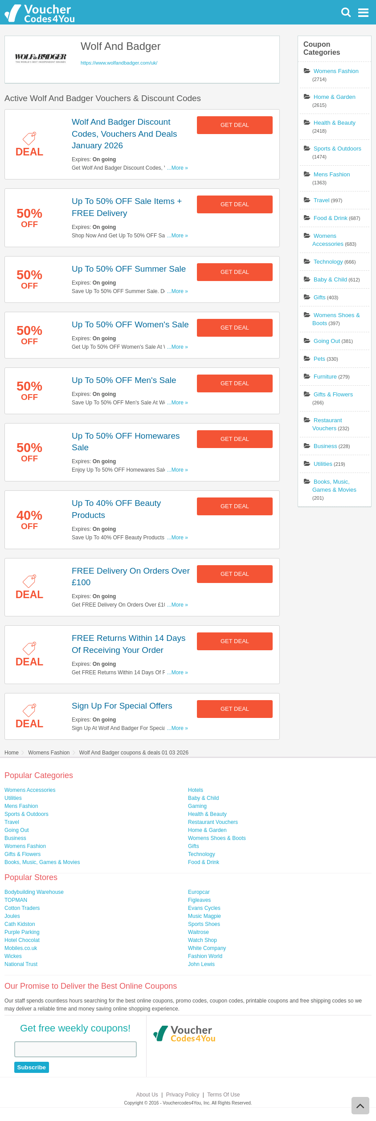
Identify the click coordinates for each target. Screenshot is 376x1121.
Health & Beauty (335, 122)
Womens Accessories (30, 790)
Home (11, 753)
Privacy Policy (183, 1095)
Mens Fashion (332, 174)
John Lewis (201, 964)
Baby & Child (330, 279)
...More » (177, 168)
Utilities (323, 464)
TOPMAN (15, 900)
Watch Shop (202, 940)
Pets (319, 358)
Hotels (195, 790)
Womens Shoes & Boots (217, 838)
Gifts (320, 297)
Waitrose (198, 932)
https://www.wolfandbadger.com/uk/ (119, 62)
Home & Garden (335, 97)
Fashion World (205, 956)
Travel (322, 200)
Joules (12, 916)
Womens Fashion (336, 71)
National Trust (20, 964)
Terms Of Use (223, 1095)
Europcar (199, 892)
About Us (147, 1095)
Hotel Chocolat (22, 940)
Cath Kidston (19, 924)
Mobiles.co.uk (20, 948)
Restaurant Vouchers (213, 822)
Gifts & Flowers (333, 394)
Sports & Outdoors (337, 148)
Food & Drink (330, 218)
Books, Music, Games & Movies (42, 862)
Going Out (327, 341)
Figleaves (199, 900)
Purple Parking (22, 932)
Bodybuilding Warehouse (34, 892)
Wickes (13, 956)
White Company (207, 948)
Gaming (197, 806)
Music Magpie (204, 916)
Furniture (325, 376)
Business (325, 446)
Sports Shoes (204, 924)
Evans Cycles (204, 908)
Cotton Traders (22, 908)
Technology (328, 261)
